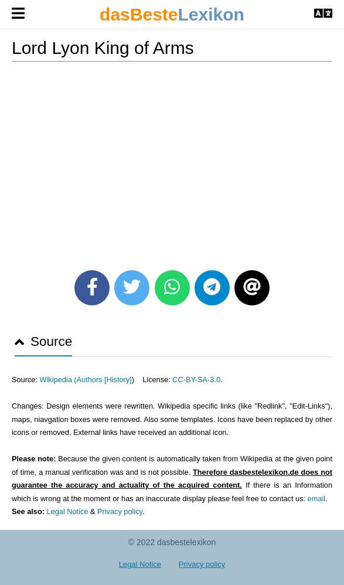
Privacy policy (119, 511)
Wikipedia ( (57, 379)
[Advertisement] (172, 162)
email (316, 498)
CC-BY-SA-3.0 (196, 379)
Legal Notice (67, 511)
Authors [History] (104, 379)
